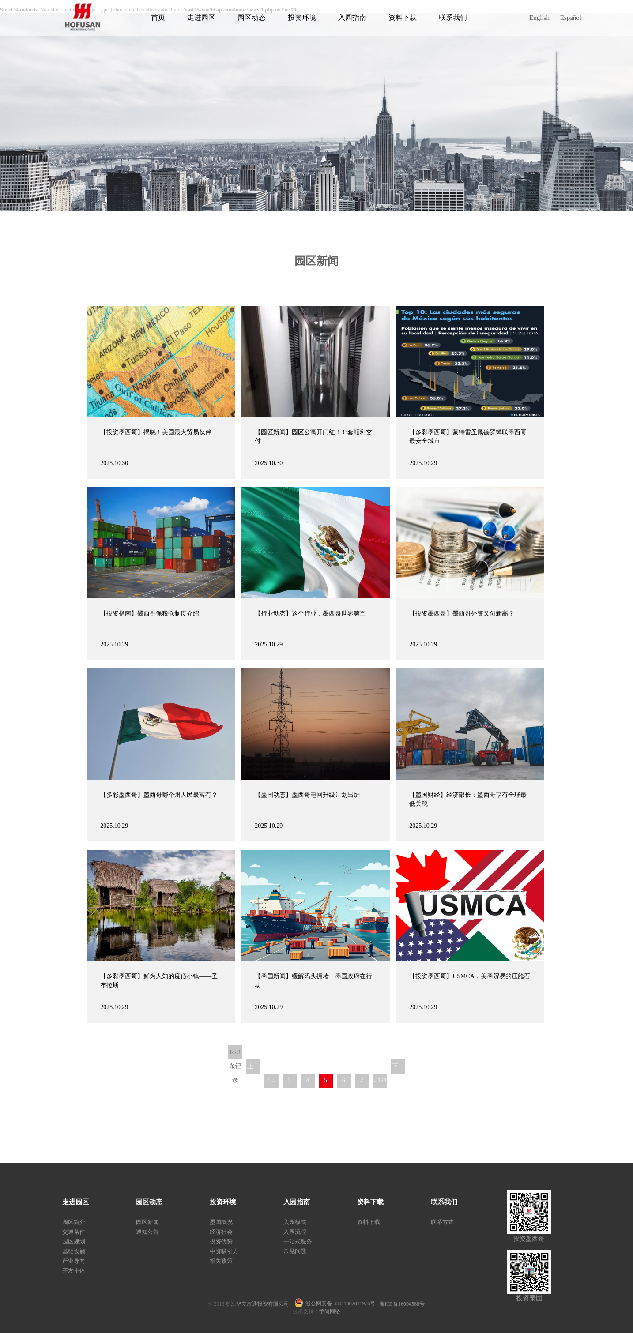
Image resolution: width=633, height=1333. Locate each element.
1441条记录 (235, 1054)
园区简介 (73, 1222)
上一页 (253, 1068)
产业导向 (73, 1261)
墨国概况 (221, 1222)
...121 (380, 1080)
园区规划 (73, 1241)
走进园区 (201, 17)
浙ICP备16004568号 (402, 1304)
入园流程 (294, 1231)
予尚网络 (329, 1311)
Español (570, 17)
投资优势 (221, 1241)
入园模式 (294, 1222)
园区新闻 (147, 1222)
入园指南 (352, 17)
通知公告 (147, 1231)
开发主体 (73, 1270)
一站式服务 (297, 1241)
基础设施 (73, 1251)
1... (271, 1080)
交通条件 (73, 1231)
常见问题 (294, 1251)
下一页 (398, 1068)
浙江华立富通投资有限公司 (260, 1304)
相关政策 (221, 1261)
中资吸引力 (224, 1251)
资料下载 (402, 17)
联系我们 (453, 17)
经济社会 (221, 1231)
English (539, 17)
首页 (158, 17)
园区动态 (251, 17)
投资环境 (302, 17)
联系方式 (442, 1222)
